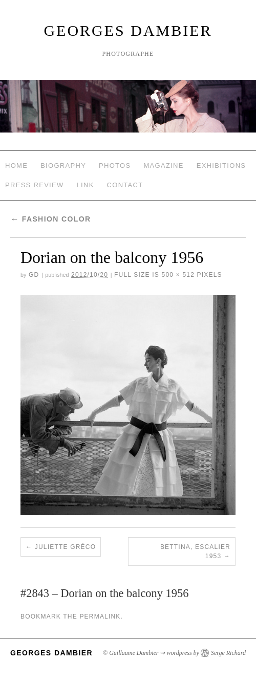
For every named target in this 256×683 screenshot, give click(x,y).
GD (34, 274)
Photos (115, 165)
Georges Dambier (128, 30)
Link (85, 185)
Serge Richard (228, 652)
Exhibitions (221, 165)
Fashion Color (50, 219)
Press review (34, 185)
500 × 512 (178, 274)
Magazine (163, 165)
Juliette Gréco (65, 546)
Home (16, 165)
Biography (63, 165)
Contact (125, 185)
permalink (99, 616)
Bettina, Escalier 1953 (195, 551)
